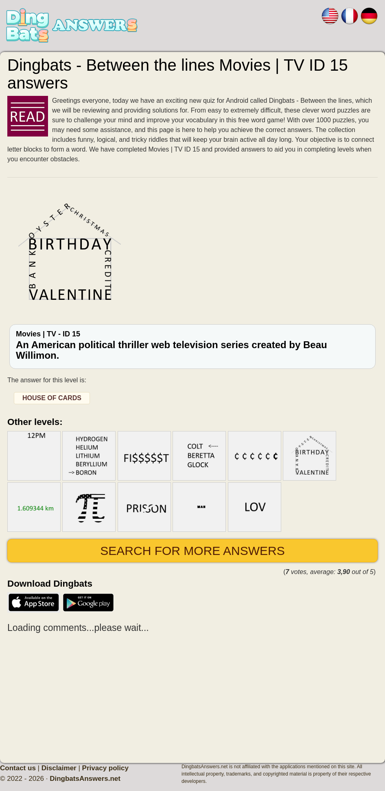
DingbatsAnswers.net (85, 778)
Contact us (18, 768)
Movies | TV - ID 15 (192, 345)
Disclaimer (59, 768)
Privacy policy (105, 768)
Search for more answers (192, 550)
